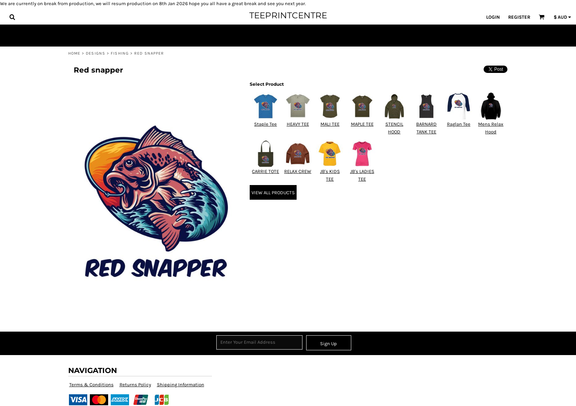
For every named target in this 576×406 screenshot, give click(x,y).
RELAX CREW (297, 171)
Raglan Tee (458, 124)
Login (493, 17)
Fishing (120, 53)
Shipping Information (180, 384)
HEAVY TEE (298, 124)
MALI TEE (330, 124)
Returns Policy (135, 384)
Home (74, 53)
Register (519, 17)
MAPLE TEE (362, 124)
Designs (95, 53)
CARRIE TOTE (265, 171)
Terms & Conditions (91, 384)
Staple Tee (265, 124)
